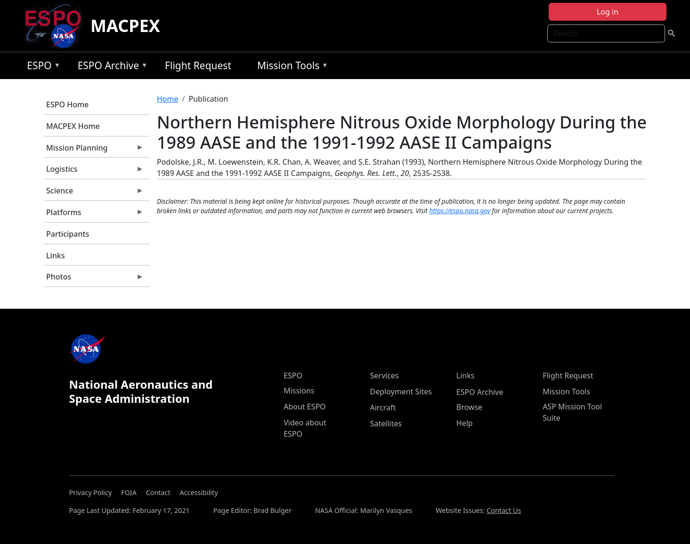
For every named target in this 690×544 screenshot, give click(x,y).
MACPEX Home (73, 126)
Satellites (385, 423)
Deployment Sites (400, 391)
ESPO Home (67, 104)
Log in (607, 12)
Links (55, 255)
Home (168, 99)
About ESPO (304, 406)
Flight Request (198, 65)
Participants (67, 234)
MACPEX (125, 25)
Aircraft (383, 407)
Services (384, 375)
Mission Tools (290, 67)
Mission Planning (94, 150)
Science (94, 192)
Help (464, 423)
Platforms (94, 214)
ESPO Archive (110, 67)
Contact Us (504, 510)
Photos (94, 279)
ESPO (41, 67)
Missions (299, 390)
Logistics (94, 171)
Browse (469, 407)
